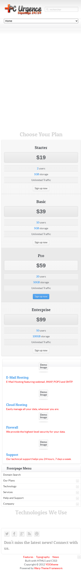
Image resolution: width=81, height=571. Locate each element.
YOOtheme (52, 564)
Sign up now (41, 188)
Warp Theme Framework (48, 568)
